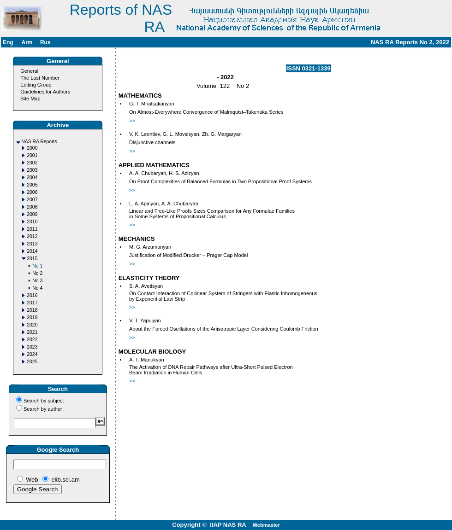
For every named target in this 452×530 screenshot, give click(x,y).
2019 (32, 317)
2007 (32, 199)
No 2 (37, 273)
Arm (26, 42)
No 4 (37, 288)
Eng (8, 42)
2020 (32, 324)
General (29, 71)
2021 (32, 332)
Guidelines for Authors (45, 91)
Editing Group (35, 84)
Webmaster (266, 525)
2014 (32, 251)
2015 (32, 258)
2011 (32, 229)
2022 (32, 339)
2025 (32, 361)
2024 (32, 354)
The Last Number (39, 78)
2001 (32, 155)
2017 (32, 302)
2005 (32, 184)
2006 (32, 192)
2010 (32, 221)
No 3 (37, 280)
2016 (32, 295)
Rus (45, 42)
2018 (32, 310)
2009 (32, 214)
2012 (32, 236)
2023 (32, 346)
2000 (32, 148)
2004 (32, 177)
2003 (32, 170)
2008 (32, 207)
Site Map (30, 98)
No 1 (37, 265)
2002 (32, 162)
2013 (32, 243)
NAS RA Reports (39, 141)
